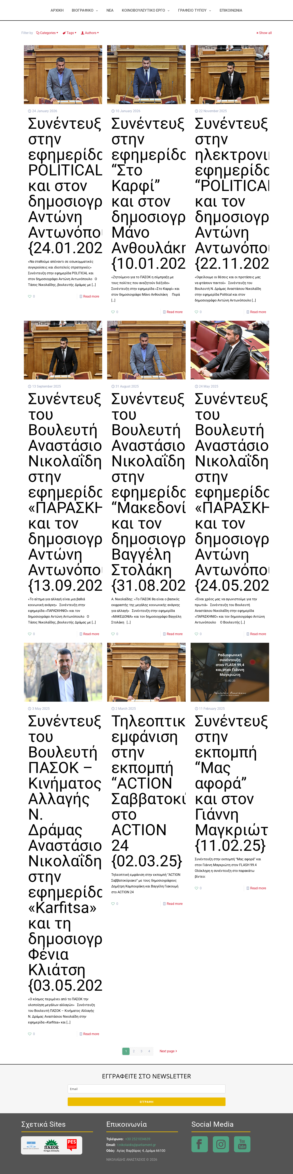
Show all (264, 33)
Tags (70, 33)
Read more (91, 296)
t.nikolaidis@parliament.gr (136, 1145)
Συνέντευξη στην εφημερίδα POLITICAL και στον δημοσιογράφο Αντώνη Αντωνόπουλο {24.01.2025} (79, 185)
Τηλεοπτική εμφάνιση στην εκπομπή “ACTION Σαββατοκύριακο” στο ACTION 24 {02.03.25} (173, 791)
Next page (169, 1051)
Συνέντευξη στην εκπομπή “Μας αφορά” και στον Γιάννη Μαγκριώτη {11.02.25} (236, 783)
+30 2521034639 (137, 1139)
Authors (90, 33)
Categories (47, 33)
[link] (31, 1145)
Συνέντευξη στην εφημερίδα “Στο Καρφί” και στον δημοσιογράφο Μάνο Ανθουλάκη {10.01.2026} (163, 193)
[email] (147, 1088)
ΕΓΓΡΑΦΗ (146, 1102)
